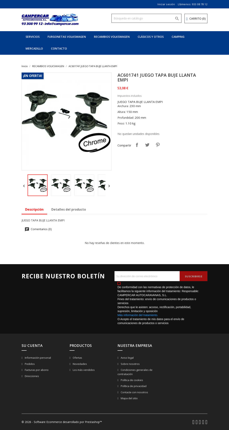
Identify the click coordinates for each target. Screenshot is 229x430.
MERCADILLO (34, 48)
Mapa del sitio (129, 398)
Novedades (79, 364)
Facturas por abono (36, 370)
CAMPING (178, 37)
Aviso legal (127, 357)
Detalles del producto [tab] (68, 209)
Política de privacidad (133, 386)
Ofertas (77, 357)
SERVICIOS (33, 37)
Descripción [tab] (34, 209)
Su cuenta (32, 345)
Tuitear (147, 145)
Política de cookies (131, 380)
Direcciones (31, 376)
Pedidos (29, 364)
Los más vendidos (83, 370)
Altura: (121, 112)
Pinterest (158, 145)
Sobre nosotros (130, 364)
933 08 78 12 (199, 4)
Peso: (121, 123)
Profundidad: (125, 117)
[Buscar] (146, 18)
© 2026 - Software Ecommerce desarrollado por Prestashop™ (62, 422)
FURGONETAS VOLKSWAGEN (67, 37)
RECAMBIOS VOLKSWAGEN (112, 37)
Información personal (37, 357)
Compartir (137, 145)
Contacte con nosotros (134, 392)
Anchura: (123, 106)
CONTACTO (59, 48)
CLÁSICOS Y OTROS (151, 37)
